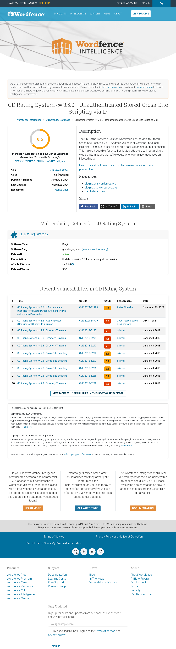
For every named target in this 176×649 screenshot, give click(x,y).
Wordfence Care (17, 582)
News (107, 13)
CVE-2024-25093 (59, 169)
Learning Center (57, 578)
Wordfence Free (16, 574)
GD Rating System (33, 234)
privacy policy (56, 635)
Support (94, 13)
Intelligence (78, 13)
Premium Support (58, 586)
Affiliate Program (141, 578)
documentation (111, 87)
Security (135, 590)
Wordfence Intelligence (21, 594)
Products (60, 13)
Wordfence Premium (19, 578)
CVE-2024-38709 (88, 320)
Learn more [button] (33, 508)
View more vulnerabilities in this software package (88, 393)
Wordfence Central (18, 598)
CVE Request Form (142, 594)
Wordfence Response (20, 586)
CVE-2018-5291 (87, 338)
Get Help (44, 3)
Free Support (56, 582)
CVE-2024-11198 (88, 307)
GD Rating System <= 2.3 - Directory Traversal (41, 330)
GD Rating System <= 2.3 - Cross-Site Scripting (42, 353)
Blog (92, 574)
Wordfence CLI (16, 590)
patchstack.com (95, 191)
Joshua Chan (61, 189)
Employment (138, 582)
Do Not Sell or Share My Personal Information (53, 543)
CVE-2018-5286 (87, 368)
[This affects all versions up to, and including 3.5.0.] (72, 264)
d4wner (121, 330)
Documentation (57, 574)
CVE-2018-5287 (87, 330)
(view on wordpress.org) (95, 249)
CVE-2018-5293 (87, 360)
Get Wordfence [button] (87, 508)
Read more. (26, 427)
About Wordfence (141, 574)
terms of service (105, 631)
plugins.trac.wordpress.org (101, 187)
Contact (135, 586)
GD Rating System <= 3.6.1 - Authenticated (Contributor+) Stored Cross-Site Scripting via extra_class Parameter (41, 311)
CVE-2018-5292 (87, 353)
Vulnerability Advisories (103, 582)
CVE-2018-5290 (87, 345)
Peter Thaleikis (125, 307)
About (118, 13)
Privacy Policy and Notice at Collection (119, 536)
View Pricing (141, 13)
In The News (96, 578)
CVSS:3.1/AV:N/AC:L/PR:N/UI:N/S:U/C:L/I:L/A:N (40, 161)
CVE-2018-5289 (87, 383)
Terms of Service (54, 536)
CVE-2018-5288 (87, 375)
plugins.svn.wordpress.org (100, 183)
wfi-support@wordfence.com (77, 454)
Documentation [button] (143, 508)
